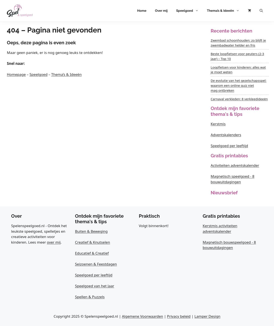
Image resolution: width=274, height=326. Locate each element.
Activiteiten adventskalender (235, 165)
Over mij (161, 11)
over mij (54, 242)
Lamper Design (207, 316)
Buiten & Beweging (91, 231)
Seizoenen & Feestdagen (96, 264)
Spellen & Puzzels (89, 296)
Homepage (16, 74)
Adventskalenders (226, 134)
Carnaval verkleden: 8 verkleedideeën (239, 99)
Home (141, 11)
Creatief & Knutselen (92, 242)
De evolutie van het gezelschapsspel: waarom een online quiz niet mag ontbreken (239, 85)
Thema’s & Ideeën (225, 10)
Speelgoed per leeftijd (229, 145)
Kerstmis (218, 123)
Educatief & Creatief (92, 253)
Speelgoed (189, 10)
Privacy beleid (179, 316)
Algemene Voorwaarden (142, 316)
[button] (261, 10)
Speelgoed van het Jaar (94, 285)
